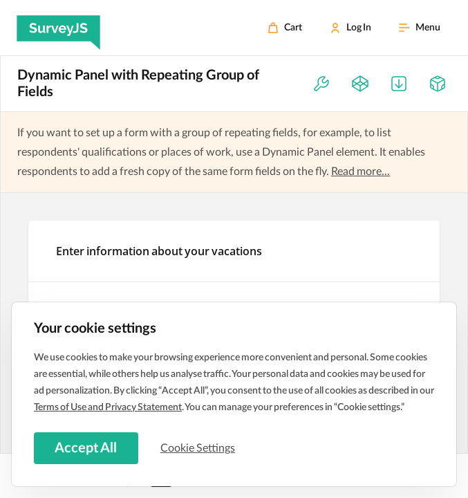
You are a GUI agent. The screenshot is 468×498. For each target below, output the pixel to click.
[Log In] (350, 27)
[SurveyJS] (58, 28)
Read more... (360, 171)
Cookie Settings (199, 447)
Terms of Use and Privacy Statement (108, 406)
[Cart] (285, 27)
